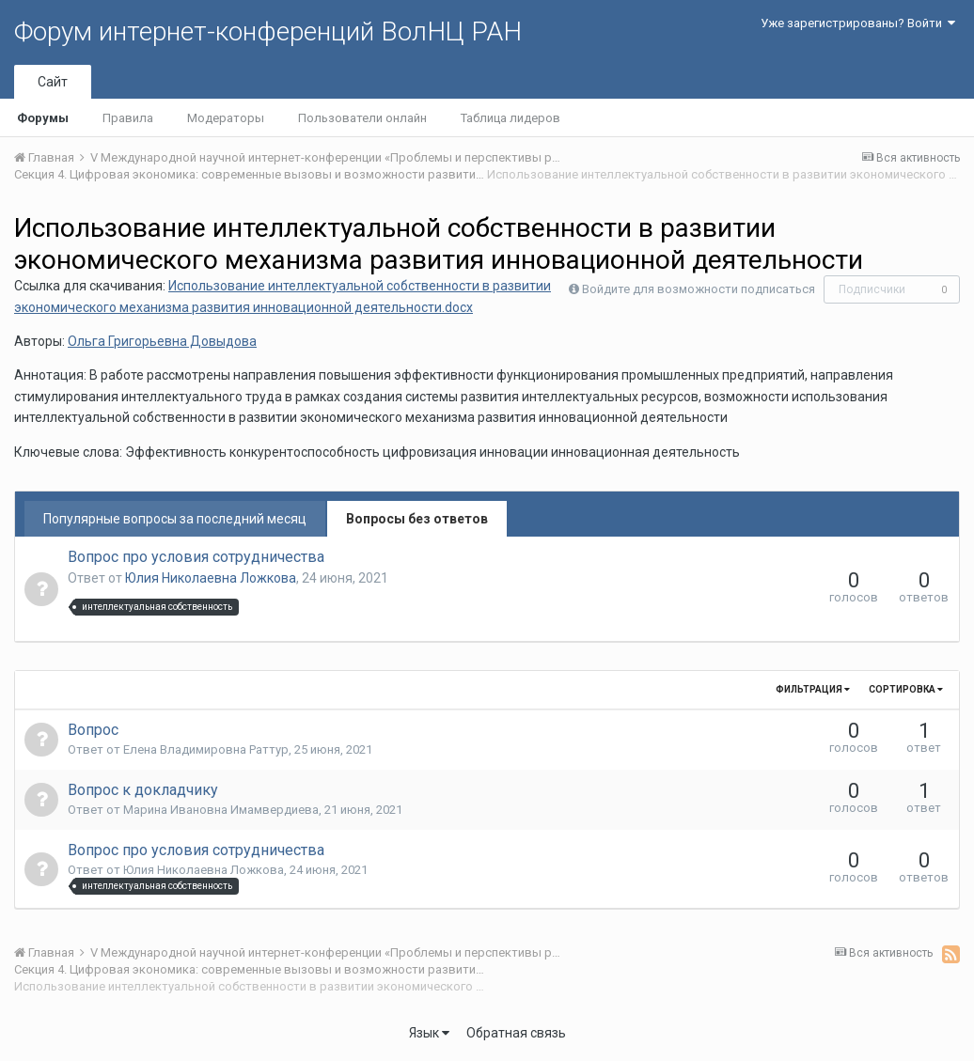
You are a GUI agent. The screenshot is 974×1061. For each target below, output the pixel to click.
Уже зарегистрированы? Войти (858, 23)
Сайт (53, 81)
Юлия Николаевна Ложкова (210, 577)
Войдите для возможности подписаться (698, 289)
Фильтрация (813, 689)
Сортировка (906, 689)
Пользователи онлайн (362, 118)
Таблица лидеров (510, 118)
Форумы (43, 118)
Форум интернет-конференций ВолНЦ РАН (268, 31)
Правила (127, 118)
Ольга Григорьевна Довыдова (162, 341)
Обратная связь (516, 1032)
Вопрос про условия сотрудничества (196, 557)
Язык (429, 1032)
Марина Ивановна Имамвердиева (221, 810)
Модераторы (225, 118)
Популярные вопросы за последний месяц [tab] (174, 518)
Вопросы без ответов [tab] (417, 518)
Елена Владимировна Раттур (206, 749)
